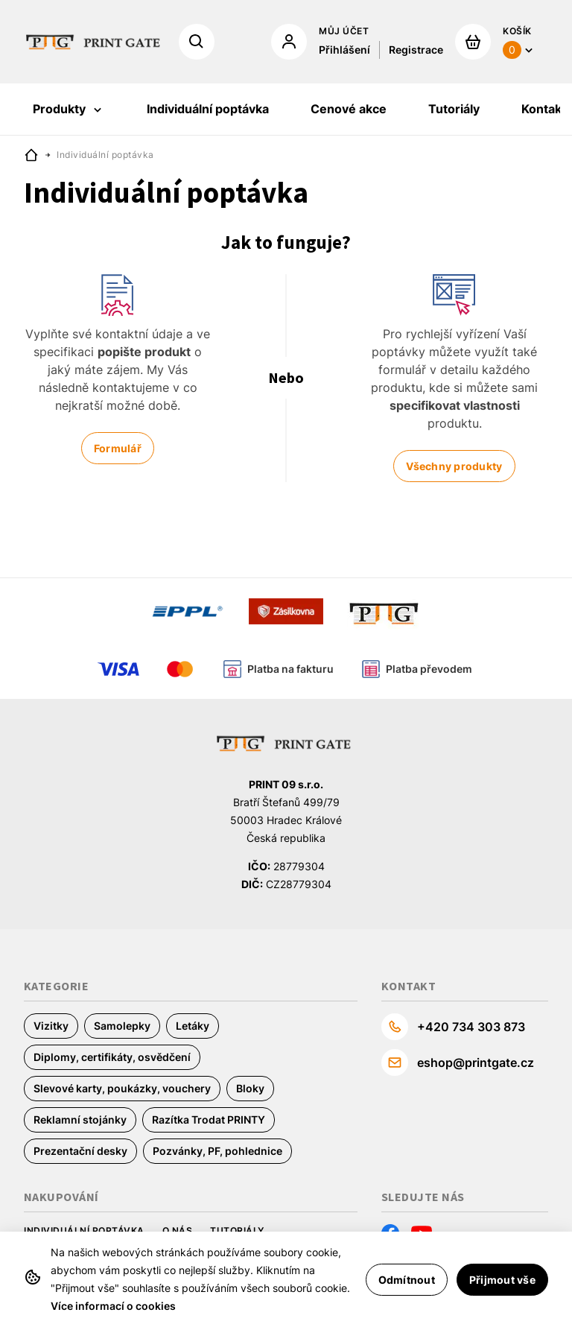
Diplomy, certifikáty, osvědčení (112, 1057)
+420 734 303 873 (471, 1026)
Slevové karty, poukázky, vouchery (122, 1088)
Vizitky (51, 1025)
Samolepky (122, 1025)
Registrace (416, 49)
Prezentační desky (80, 1150)
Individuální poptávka (84, 1230)
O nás (177, 1230)
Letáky (192, 1025)
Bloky (250, 1088)
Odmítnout (406, 1279)
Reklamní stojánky (80, 1119)
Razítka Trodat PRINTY (208, 1119)
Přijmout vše (502, 1279)
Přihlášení (344, 49)
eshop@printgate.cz (475, 1062)
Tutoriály (237, 1230)
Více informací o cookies (113, 1305)
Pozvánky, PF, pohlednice (217, 1150)
